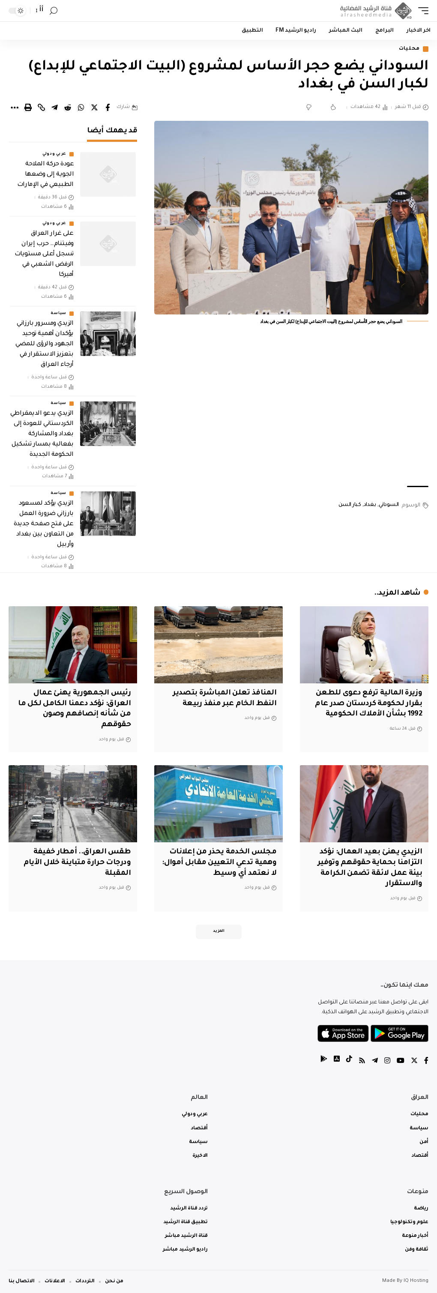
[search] (54, 11)
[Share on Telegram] (54, 107)
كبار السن (349, 505)
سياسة (58, 313)
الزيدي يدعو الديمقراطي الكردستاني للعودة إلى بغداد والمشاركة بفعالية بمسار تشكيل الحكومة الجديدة (42, 434)
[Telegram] (375, 1062)
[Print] (28, 107)
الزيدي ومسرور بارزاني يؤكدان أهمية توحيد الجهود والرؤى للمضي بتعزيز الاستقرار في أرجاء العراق (44, 344)
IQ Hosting (416, 1281)
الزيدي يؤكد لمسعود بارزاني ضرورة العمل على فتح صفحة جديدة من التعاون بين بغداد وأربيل (44, 524)
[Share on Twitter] (94, 107)
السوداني (389, 505)
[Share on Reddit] (68, 107)
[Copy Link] (41, 107)
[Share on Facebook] (108, 107)
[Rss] (362, 1062)
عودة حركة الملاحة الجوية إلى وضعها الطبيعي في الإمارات (45, 175)
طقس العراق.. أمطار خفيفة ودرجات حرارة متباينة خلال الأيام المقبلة (77, 862)
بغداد (370, 505)
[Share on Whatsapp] (81, 107)
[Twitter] (414, 1062)
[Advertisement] (291, 413)
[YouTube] (400, 1062)
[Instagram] (387, 1062)
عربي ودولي (54, 154)
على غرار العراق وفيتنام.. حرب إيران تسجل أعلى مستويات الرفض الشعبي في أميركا (44, 254)
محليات (409, 49)
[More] (15, 107)
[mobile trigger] (421, 10)
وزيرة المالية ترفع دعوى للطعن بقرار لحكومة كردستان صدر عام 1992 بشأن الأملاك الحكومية (368, 703)
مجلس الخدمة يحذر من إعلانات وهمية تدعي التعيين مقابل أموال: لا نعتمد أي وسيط (219, 862)
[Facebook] (426, 1062)
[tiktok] (349, 1062)
